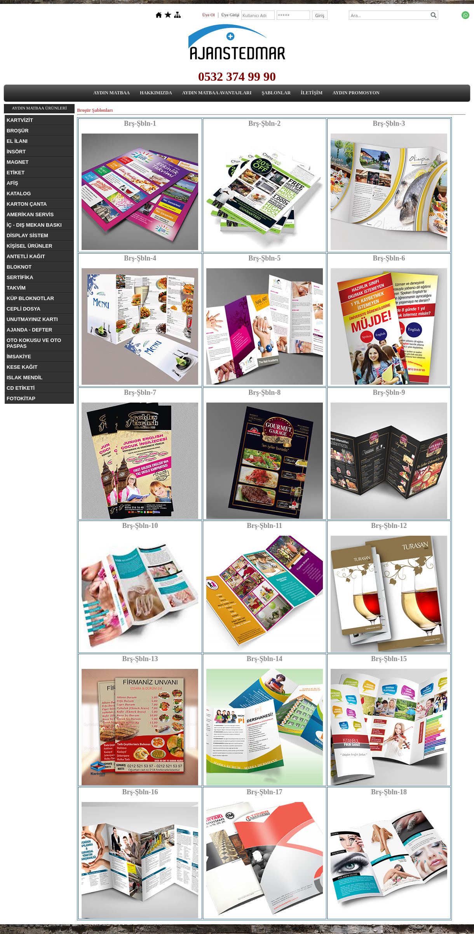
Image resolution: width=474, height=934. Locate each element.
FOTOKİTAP (21, 398)
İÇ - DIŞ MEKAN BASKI (34, 225)
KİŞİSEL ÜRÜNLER (29, 246)
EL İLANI (17, 141)
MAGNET (17, 162)
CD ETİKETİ (21, 388)
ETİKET (15, 172)
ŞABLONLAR (276, 92)
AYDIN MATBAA (111, 92)
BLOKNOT (19, 267)
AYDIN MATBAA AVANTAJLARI (217, 92)
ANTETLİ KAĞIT (26, 256)
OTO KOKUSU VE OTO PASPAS (34, 343)
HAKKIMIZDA (156, 92)
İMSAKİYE (19, 356)
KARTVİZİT (20, 120)
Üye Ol (208, 14)
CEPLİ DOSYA (23, 309)
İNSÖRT (16, 152)
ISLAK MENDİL (24, 377)
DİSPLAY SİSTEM (27, 235)
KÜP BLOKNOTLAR (30, 298)
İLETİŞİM (311, 92)
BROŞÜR (17, 131)
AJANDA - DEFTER (29, 330)
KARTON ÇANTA (27, 204)
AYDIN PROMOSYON (356, 92)
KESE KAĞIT (22, 367)
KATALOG (19, 193)
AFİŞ (12, 183)
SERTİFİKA (20, 277)
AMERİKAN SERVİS (30, 214)
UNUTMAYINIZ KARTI (32, 319)
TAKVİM (16, 288)
